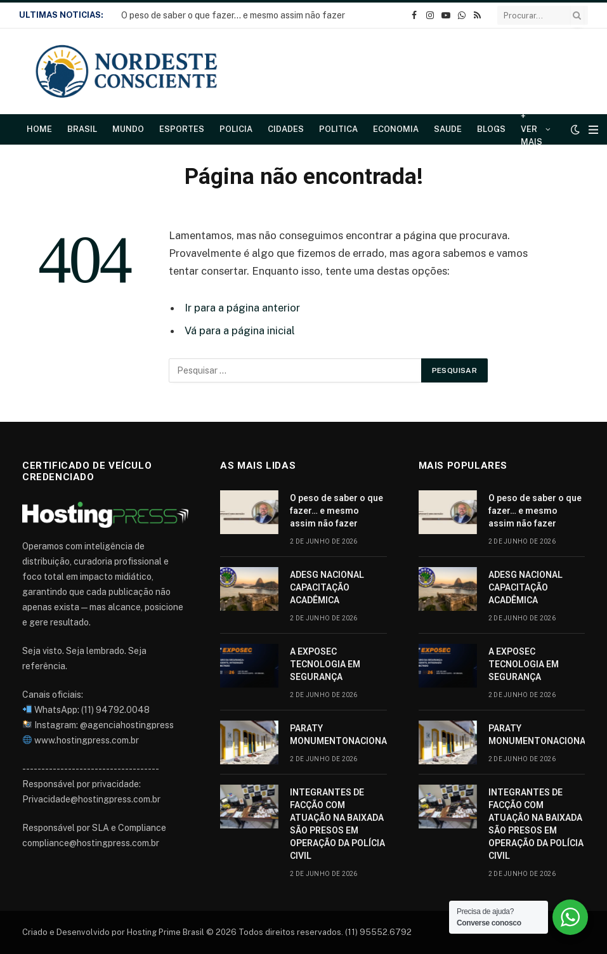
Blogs (491, 129)
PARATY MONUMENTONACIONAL (341, 734)
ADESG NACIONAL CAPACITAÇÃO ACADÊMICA (327, 587)
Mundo (128, 129)
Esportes (181, 129)
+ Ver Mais (531, 129)
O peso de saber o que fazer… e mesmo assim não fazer (233, 15)
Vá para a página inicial (240, 330)
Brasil (82, 129)
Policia (235, 129)
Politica (338, 129)
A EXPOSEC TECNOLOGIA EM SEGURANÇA (325, 664)
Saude (448, 129)
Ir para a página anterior (242, 307)
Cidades (286, 129)
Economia (396, 129)
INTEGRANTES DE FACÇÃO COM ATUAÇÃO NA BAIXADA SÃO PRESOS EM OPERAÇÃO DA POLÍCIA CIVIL (337, 824)
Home (39, 129)
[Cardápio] (593, 129)
